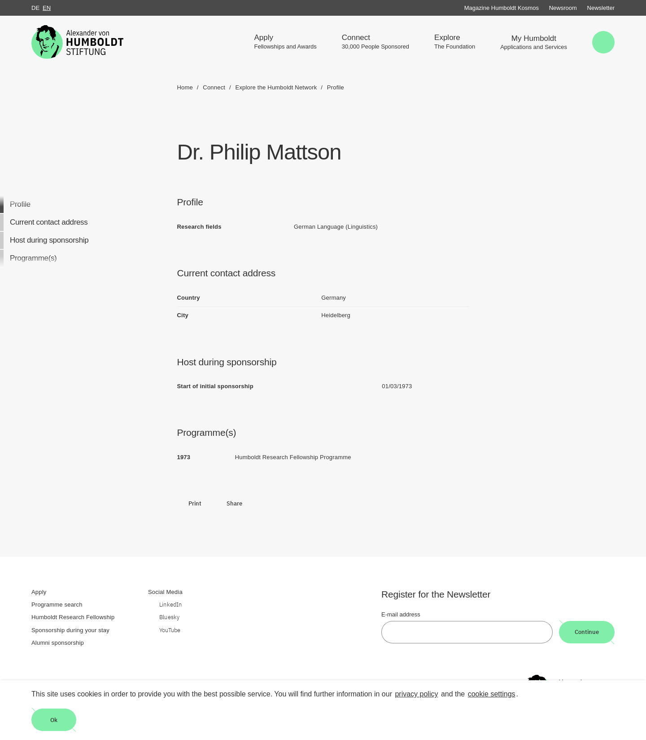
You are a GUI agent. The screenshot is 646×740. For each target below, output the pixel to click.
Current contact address (48, 222)
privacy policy (416, 694)
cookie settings (491, 694)
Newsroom (563, 7)
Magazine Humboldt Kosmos (501, 7)
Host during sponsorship (49, 240)
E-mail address (400, 614)
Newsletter (601, 7)
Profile (20, 204)
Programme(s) (33, 258)
